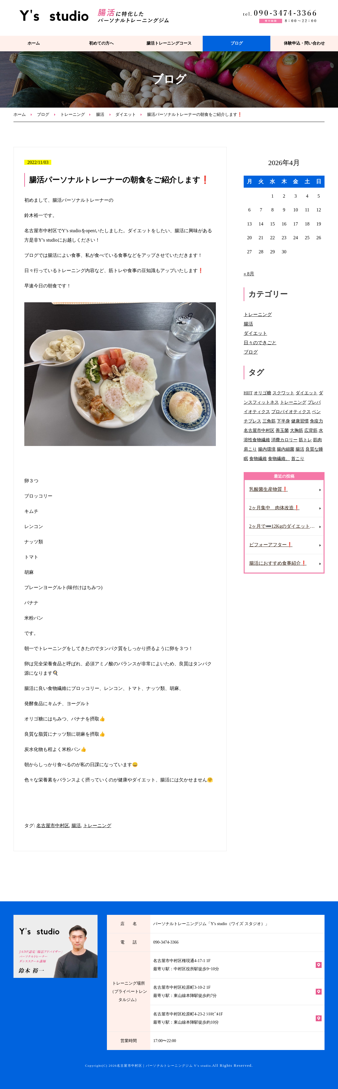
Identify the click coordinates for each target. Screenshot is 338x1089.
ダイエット (125, 114)
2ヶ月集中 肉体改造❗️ (274, 507)
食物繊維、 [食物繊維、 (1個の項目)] (279, 458)
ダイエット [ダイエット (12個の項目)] (306, 392)
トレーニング (72, 114)
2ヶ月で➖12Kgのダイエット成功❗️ (286, 526)
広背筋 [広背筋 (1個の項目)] (310, 430)
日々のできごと (260, 342)
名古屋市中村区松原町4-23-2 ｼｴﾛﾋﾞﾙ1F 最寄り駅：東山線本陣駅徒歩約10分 (188, 1018)
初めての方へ (101, 43)
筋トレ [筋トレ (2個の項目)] (305, 439)
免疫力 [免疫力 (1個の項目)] (316, 420)
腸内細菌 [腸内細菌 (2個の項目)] (285, 449)
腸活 (100, 114)
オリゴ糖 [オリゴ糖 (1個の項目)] (262, 392)
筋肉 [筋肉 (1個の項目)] (317, 439)
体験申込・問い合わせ (304, 43)
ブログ (237, 43)
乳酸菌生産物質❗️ (268, 489)
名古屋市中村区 (52, 825)
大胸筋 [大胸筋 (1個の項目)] (296, 430)
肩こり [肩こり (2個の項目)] (250, 449)
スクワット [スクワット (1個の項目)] (283, 392)
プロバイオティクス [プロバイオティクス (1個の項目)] (291, 411)
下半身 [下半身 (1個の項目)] (283, 420)
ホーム (34, 43)
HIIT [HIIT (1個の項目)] (248, 392)
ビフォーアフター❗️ (271, 544)
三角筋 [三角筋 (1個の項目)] (269, 420)
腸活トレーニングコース (169, 43)
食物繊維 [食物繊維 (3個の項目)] (258, 458)
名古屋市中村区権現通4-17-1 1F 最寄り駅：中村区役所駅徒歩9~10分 (186, 965)
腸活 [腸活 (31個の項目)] (300, 449)
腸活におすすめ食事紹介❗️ (278, 563)
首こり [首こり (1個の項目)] (297, 458)
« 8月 (249, 273)
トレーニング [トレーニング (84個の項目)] (293, 402)
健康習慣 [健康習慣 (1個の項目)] (300, 420)
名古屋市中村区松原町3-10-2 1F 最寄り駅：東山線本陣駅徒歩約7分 (185, 991)
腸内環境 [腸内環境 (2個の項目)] (267, 449)
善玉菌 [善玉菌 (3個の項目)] (282, 430)
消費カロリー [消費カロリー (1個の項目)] (284, 439)
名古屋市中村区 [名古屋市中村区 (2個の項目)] (259, 430)
